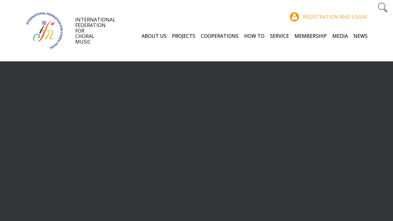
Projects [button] (183, 36)
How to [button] (254, 36)
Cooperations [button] (220, 36)
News (360, 36)
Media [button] (340, 36)
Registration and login (335, 17)
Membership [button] (310, 36)
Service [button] (279, 36)
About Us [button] (154, 36)
